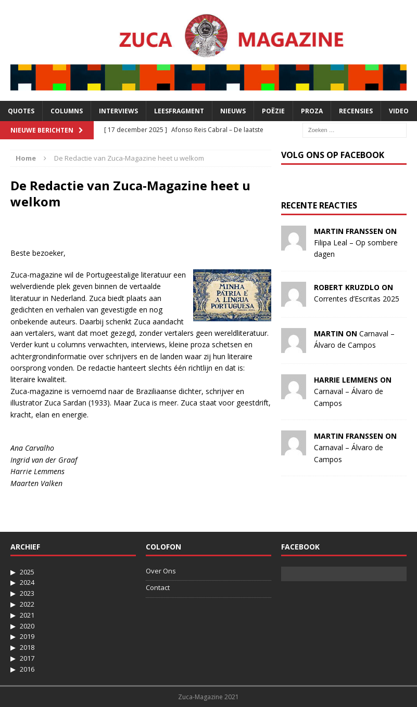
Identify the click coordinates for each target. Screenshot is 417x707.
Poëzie (273, 111)
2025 (27, 572)
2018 (27, 647)
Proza (312, 111)
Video (399, 111)
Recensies (356, 111)
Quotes (21, 111)
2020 (27, 626)
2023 (27, 593)
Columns (66, 111)
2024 (27, 582)
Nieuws (233, 111)
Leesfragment (179, 111)
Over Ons (161, 570)
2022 (27, 604)
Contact (158, 587)
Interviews (118, 111)
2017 (27, 658)
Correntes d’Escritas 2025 (356, 299)
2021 (27, 615)
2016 (27, 669)
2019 (27, 636)
